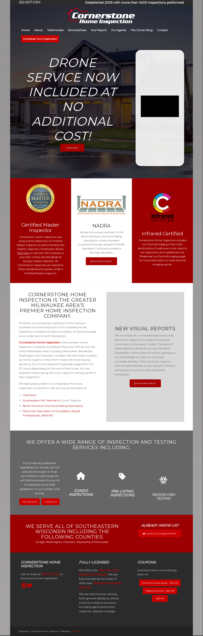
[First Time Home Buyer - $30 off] (160, 583)
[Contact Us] (50, 501)
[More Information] (101, 261)
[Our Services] (29, 501)
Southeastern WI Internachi (41, 400)
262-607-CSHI (29, 2)
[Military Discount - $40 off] (160, 590)
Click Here (23, 253)
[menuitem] (134, 3)
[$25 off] (160, 598)
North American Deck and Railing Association (53, 406)
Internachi (29, 395)
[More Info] (72, 148)
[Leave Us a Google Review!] (159, 533)
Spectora (75, 631)
